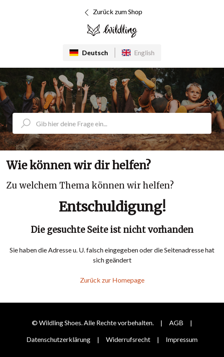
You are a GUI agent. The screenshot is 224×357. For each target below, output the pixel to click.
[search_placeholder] (112, 123)
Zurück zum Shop (112, 13)
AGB (176, 322)
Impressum (182, 339)
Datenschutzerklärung (58, 339)
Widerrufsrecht (128, 339)
